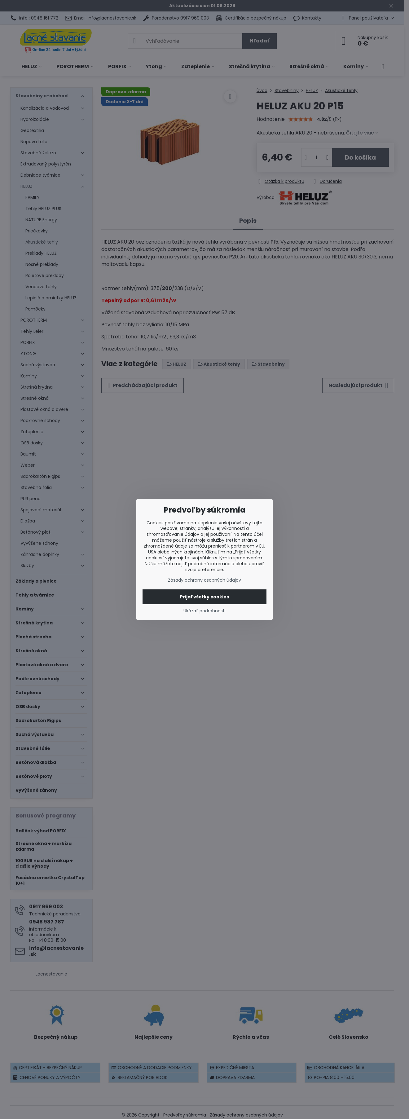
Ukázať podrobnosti (204, 611)
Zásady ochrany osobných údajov (204, 580)
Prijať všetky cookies (204, 597)
